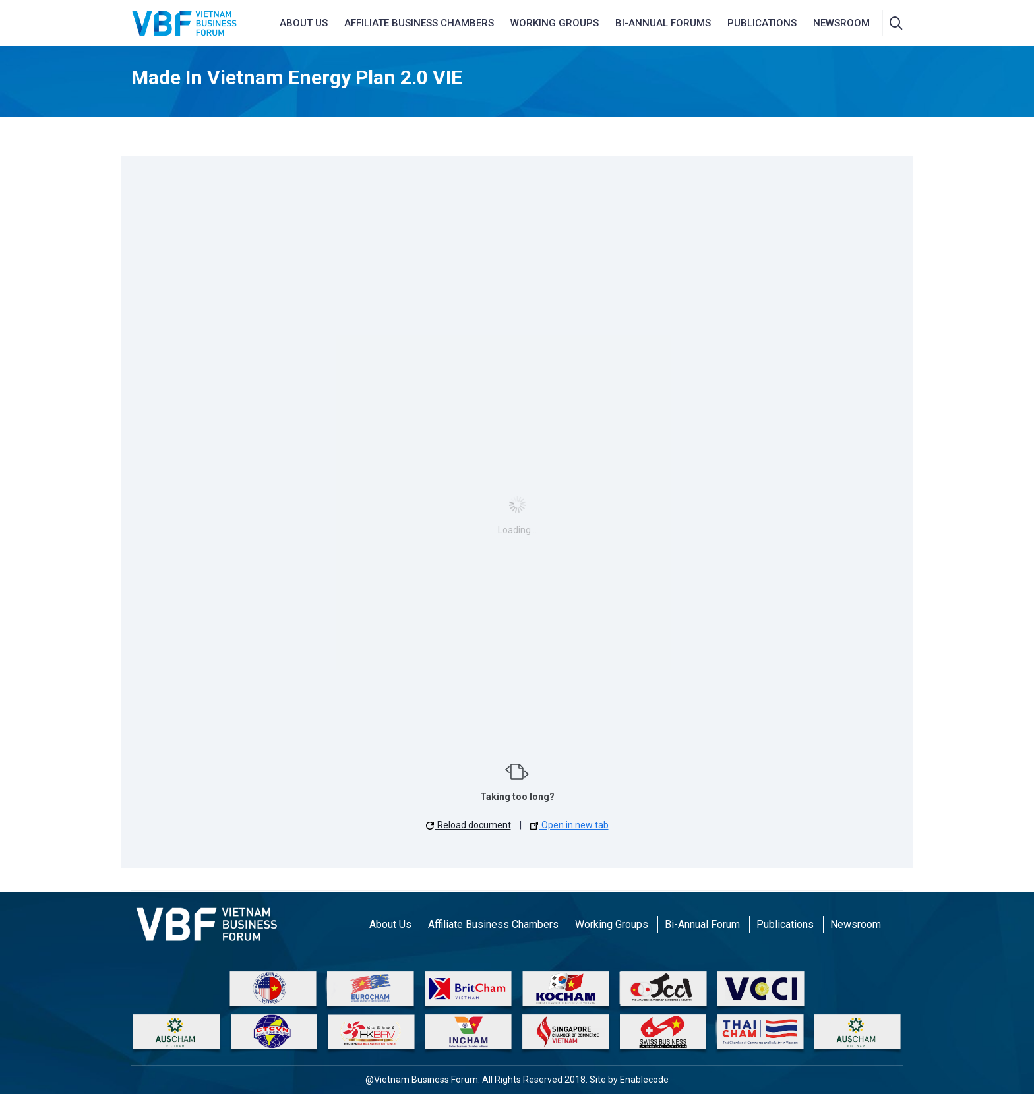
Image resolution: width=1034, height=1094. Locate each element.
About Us (390, 924)
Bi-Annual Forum (702, 924)
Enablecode (644, 1079)
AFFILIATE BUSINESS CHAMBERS (419, 23)
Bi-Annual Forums (663, 23)
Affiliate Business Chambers (493, 924)
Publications (762, 23)
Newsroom (855, 924)
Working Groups (554, 23)
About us (304, 23)
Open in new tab (569, 825)
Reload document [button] (468, 825)
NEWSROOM (841, 23)
